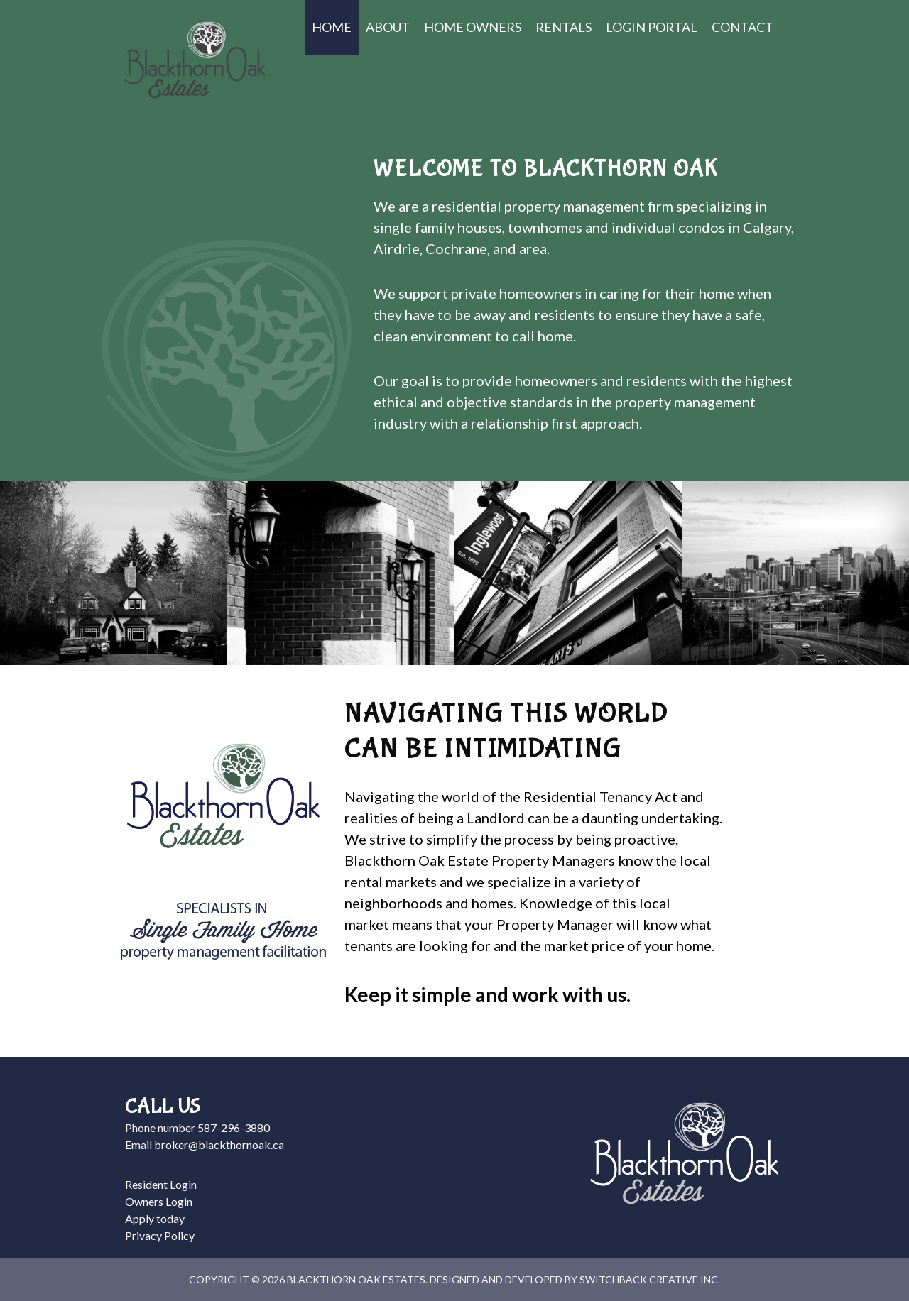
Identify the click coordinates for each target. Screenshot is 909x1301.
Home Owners (472, 27)
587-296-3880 (233, 1127)
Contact (742, 27)
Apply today (155, 1218)
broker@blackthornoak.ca (219, 1144)
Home (332, 27)
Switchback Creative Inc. (649, 1279)
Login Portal (651, 27)
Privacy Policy (160, 1235)
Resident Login (161, 1184)
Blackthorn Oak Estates (195, 60)
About (388, 27)
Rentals (563, 27)
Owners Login (158, 1201)
